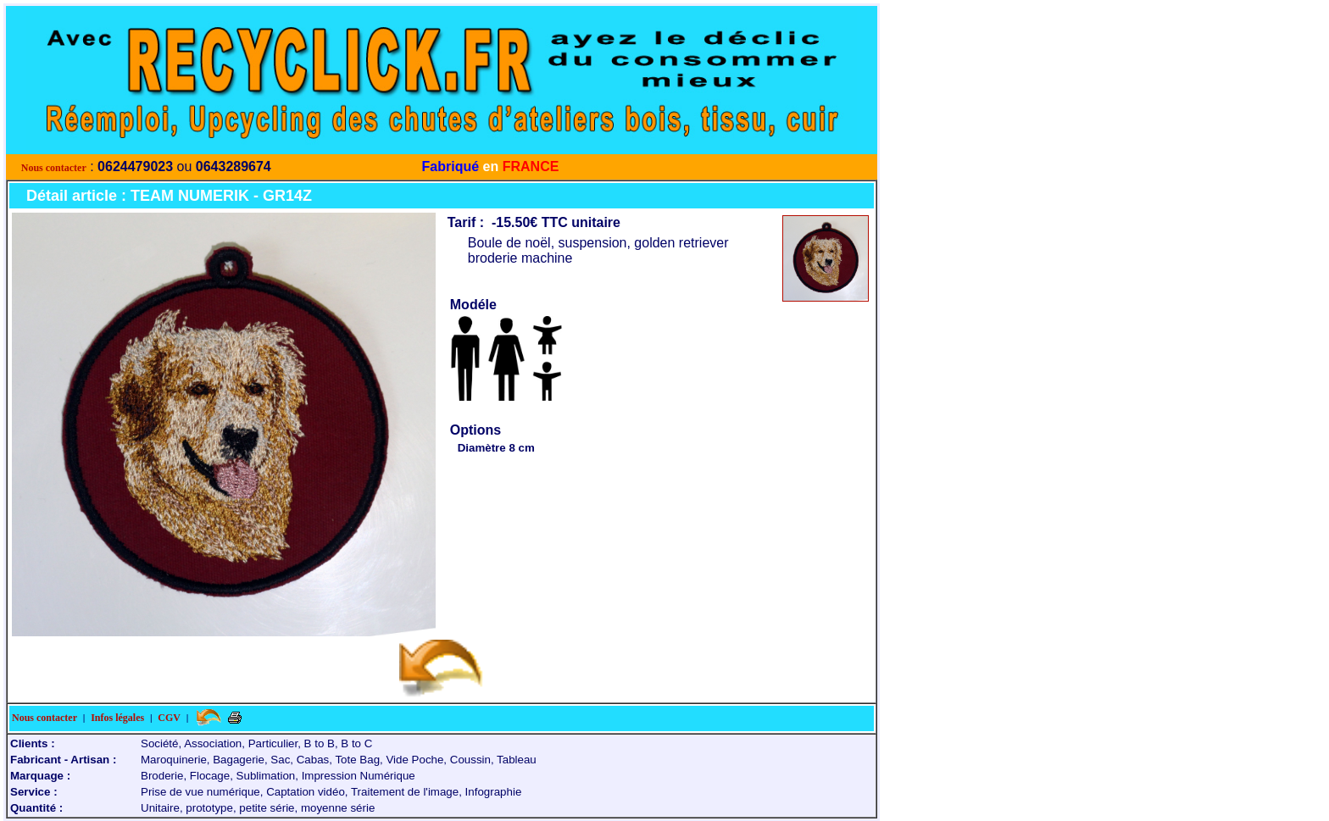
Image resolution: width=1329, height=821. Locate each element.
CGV (169, 718)
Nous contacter (53, 168)
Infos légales (117, 718)
